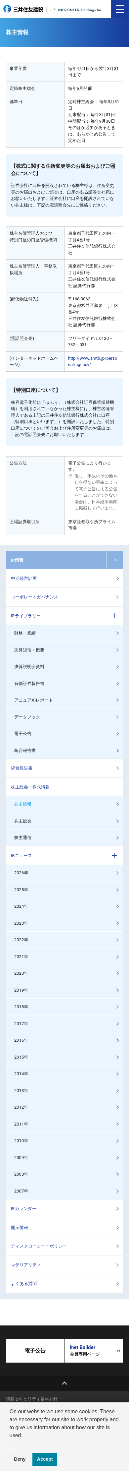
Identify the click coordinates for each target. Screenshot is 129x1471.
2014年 (21, 1073)
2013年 (21, 1090)
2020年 (21, 973)
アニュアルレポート (33, 700)
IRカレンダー (23, 1208)
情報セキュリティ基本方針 (32, 1398)
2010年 (21, 1140)
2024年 (21, 906)
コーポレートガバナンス (34, 596)
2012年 (21, 1107)
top (64, 1383)
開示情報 (19, 1227)
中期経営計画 (24, 578)
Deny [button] (19, 1459)
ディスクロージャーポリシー (39, 1246)
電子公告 (22, 733)
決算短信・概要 (29, 649)
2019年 (21, 990)
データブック (27, 716)
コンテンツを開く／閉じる (115, 560)
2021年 (21, 956)
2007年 (21, 1191)
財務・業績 (25, 633)
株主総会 (22, 821)
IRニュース (21, 855)
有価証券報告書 (29, 683)
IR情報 (17, 560)
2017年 (21, 1023)
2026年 (21, 872)
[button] (11, 1444)
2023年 (21, 923)
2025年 (21, 889)
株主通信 (22, 837)
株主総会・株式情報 (30, 786)
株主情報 (22, 804)
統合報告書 (25, 750)
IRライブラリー (26, 615)
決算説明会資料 (29, 666)
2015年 (21, 1057)
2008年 (21, 1174)
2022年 (21, 939)
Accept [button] (45, 1459)
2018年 (21, 1006)
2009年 (21, 1157)
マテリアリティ (26, 1264)
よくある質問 (24, 1283)
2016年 (21, 1040)
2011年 (21, 1124)
